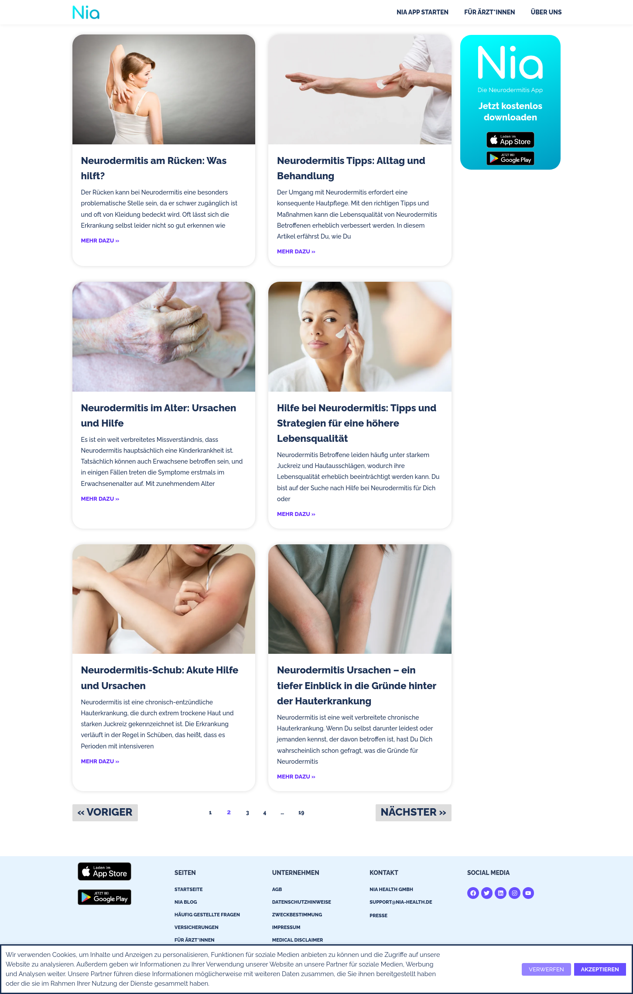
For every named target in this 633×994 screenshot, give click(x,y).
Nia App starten (422, 12)
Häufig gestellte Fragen (207, 916)
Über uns (546, 12)
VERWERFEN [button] (546, 969)
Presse (378, 917)
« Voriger (105, 813)
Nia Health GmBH (391, 891)
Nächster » (413, 813)
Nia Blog (186, 903)
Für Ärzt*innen (489, 12)
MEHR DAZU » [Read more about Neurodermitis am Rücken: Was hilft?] (100, 241)
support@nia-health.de (401, 903)
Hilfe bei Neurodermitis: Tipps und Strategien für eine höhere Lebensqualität (356, 423)
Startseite (188, 891)
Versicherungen (197, 929)
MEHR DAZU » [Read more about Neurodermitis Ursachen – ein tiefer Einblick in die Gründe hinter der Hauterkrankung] (296, 778)
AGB (277, 891)
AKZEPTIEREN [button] (600, 969)
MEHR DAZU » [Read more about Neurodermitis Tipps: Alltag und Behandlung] (296, 252)
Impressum (286, 929)
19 (303, 812)
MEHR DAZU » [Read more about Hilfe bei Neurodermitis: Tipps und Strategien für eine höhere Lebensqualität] (296, 515)
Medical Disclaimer (297, 941)
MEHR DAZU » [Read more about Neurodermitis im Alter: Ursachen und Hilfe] (100, 499)
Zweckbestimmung (297, 916)
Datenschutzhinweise (301, 903)
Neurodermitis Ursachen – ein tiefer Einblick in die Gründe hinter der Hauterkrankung (356, 686)
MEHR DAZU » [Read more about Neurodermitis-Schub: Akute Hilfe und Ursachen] (100, 762)
